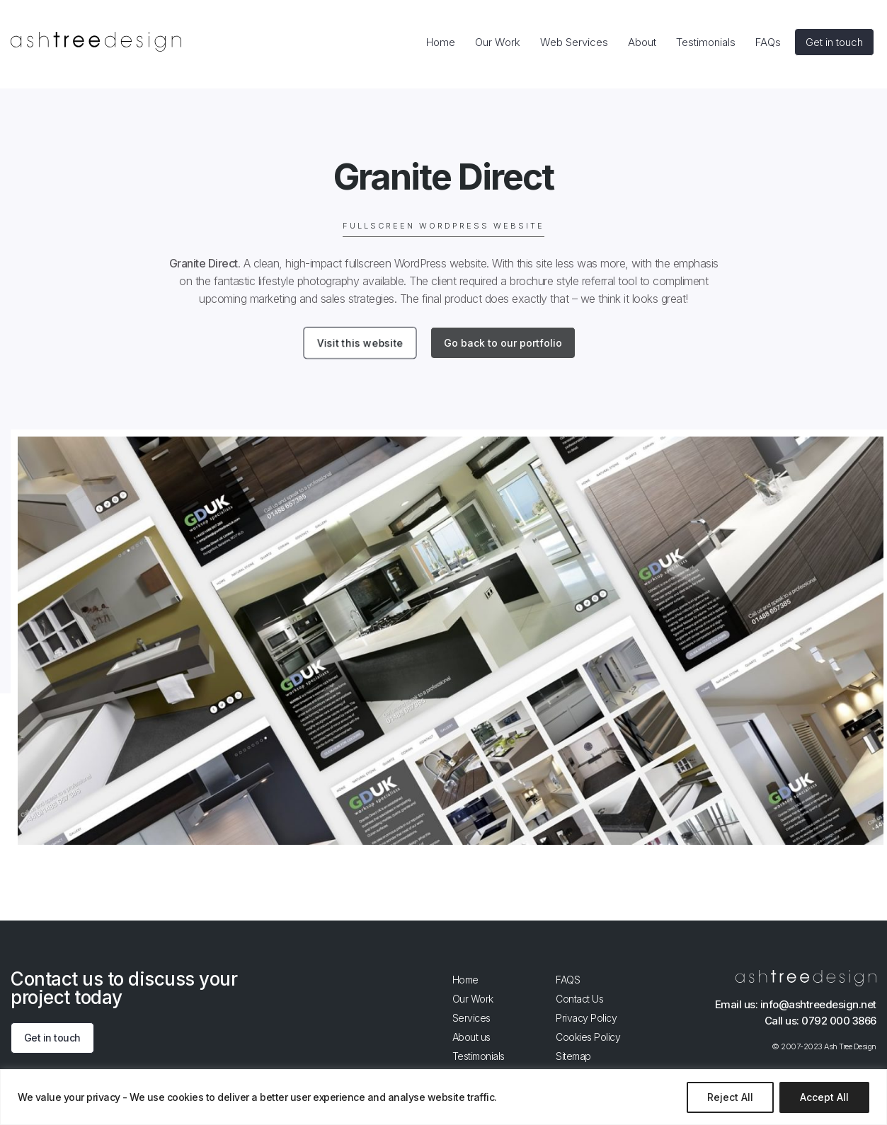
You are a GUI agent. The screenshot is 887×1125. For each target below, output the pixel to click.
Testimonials (478, 1056)
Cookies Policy (588, 1037)
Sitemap (573, 1056)
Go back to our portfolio (503, 343)
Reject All (730, 1097)
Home (465, 980)
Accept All (824, 1097)
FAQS (568, 980)
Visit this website (359, 343)
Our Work (472, 999)
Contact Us (579, 999)
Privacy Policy (586, 1018)
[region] (443, 1097)
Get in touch (52, 1038)
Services (471, 1018)
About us (471, 1037)
